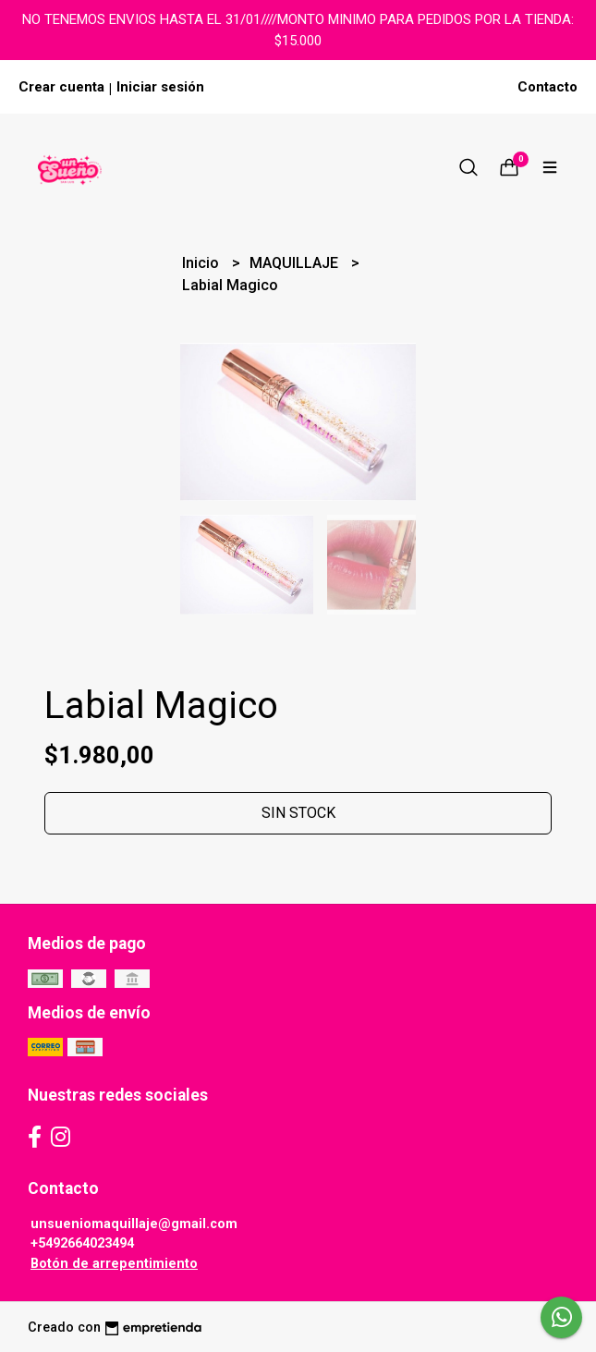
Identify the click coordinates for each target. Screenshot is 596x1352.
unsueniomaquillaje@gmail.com (133, 1224)
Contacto (547, 87)
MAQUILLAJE (295, 263)
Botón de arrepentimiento (114, 1264)
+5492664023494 (82, 1243)
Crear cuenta (61, 87)
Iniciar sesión (160, 87)
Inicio (202, 263)
